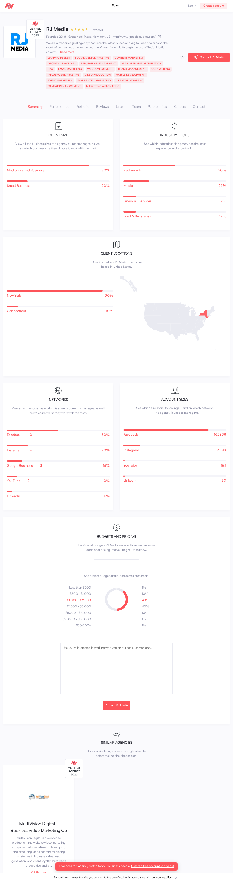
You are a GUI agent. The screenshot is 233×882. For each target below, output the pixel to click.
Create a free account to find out (152, 866)
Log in (192, 5)
